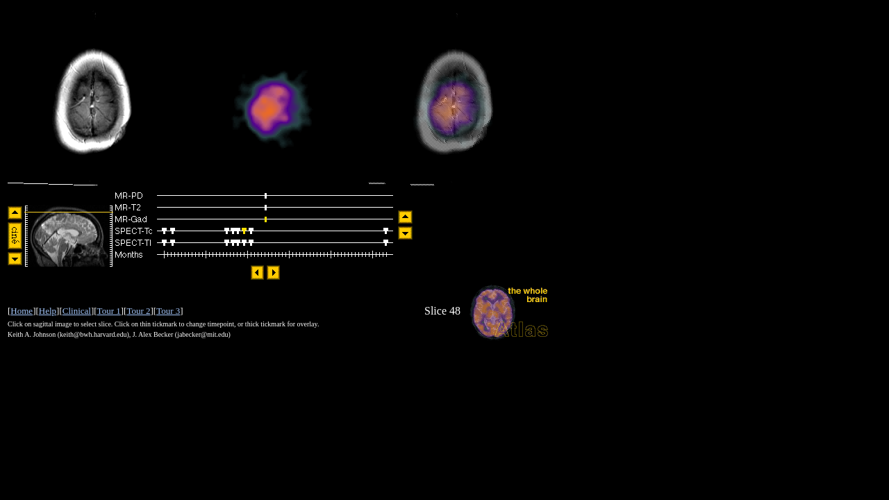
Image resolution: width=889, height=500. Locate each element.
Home (21, 311)
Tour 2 (138, 311)
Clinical (77, 311)
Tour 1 (109, 311)
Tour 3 (168, 311)
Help (47, 311)
